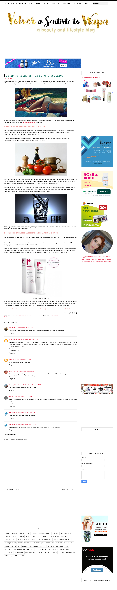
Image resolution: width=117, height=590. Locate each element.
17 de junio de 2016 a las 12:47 (29, 339)
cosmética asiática (48, 536)
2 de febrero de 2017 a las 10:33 (26, 412)
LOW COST (55, 3)
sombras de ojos (52, 549)
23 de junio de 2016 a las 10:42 (23, 397)
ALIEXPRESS (67, 3)
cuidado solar (47, 539)
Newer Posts (12, 489)
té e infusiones (71, 552)
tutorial (61, 552)
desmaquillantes (10, 543)
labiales (24, 546)
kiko (19, 546)
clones (28, 536)
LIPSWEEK (77, 3)
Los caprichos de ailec (16, 385)
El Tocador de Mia (14, 339)
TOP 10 (27, 533)
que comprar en (40, 549)
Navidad (21, 533)
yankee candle (19, 556)
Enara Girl (12, 327)
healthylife (59, 543)
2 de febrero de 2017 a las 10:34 (26, 424)
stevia (62, 549)
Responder (12, 333)
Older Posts (69, 489)
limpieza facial (33, 546)
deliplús (68, 539)
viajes (11, 556)
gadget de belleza (48, 543)
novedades (8, 549)
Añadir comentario (10, 434)
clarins (21, 536)
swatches (68, 549)
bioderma (64, 533)
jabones (13, 546)
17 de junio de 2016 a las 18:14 (22, 359)
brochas (71, 533)
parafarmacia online (29, 122)
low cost (43, 546)
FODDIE (95, 3)
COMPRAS (8, 533)
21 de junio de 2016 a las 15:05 (32, 385)
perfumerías (18, 549)
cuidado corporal (23, 539)
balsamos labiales (44, 533)
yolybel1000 (12, 371)
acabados (34, 533)
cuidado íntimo (59, 539)
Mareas (11, 397)
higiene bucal (68, 543)
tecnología (8, 552)
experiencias (28, 543)
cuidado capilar (10, 539)
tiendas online (30, 552)
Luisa (10, 359)
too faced (39, 552)
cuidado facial (36, 539)
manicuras (51, 546)
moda (66, 546)
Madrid (14, 533)
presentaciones (28, 549)
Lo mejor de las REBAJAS (90, 78)
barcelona (55, 533)
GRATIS (46, 3)
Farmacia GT (13, 412)
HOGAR (87, 3)
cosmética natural (61, 536)
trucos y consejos (51, 552)
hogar (7, 546)
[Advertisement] (40, 509)
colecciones (36, 536)
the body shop (18, 552)
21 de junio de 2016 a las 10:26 (25, 371)
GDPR (38, 3)
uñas (6, 556)
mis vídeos (59, 546)
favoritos (37, 543)
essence (20, 543)
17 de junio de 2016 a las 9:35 (24, 327)
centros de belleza (11, 536)
